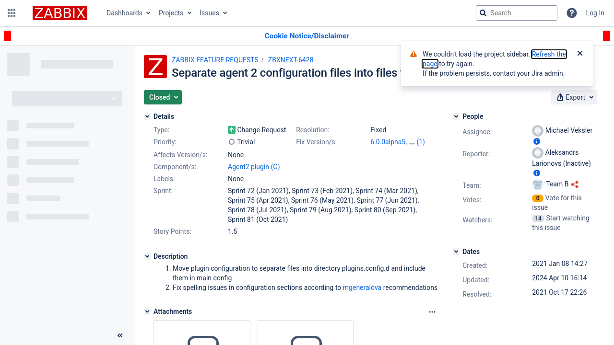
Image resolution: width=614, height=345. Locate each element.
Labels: (164, 179)
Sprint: (163, 191)
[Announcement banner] (307, 36)
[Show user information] (537, 141)
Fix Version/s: (316, 142)
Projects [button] (171, 13)
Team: (471, 185)
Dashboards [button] (124, 13)
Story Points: (172, 231)
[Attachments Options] (432, 312)
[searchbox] (516, 13)
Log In (595, 13)
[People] (456, 116)
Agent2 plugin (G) (254, 167)
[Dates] (456, 251)
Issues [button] (209, 13)
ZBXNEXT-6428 (291, 60)
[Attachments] (147, 311)
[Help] (571, 13)
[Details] (147, 116)
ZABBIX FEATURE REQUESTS (215, 60)
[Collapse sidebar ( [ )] (120, 335)
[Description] (147, 256)
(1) (420, 142)
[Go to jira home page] (60, 13)
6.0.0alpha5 (387, 142)
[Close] (580, 54)
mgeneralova (362, 287)
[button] (11, 13)
